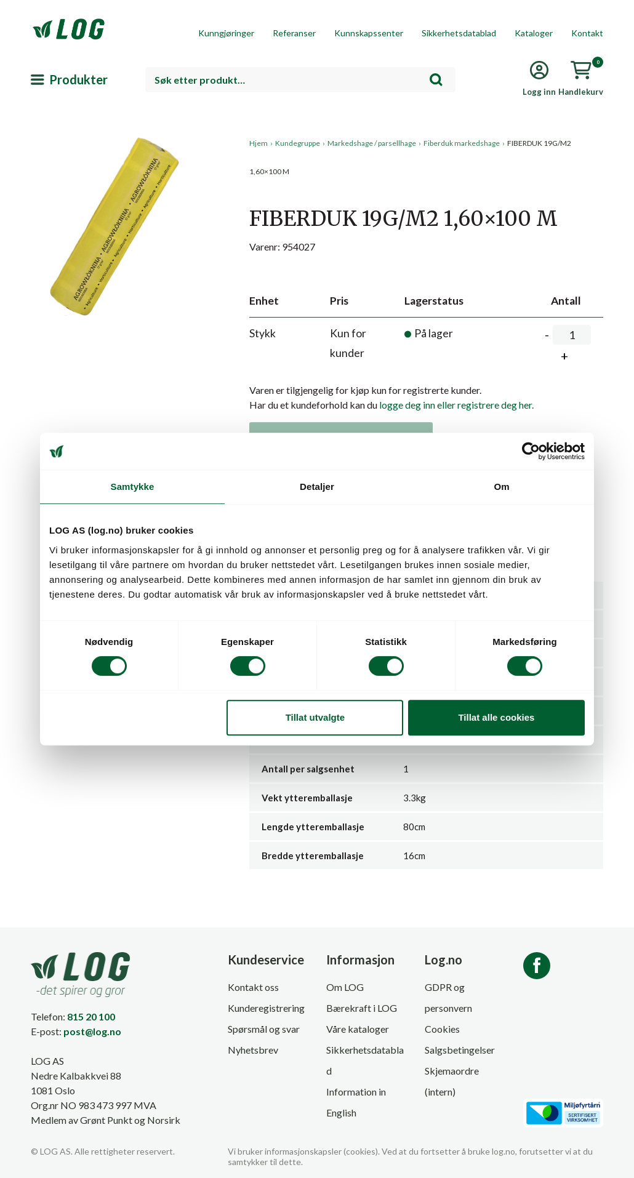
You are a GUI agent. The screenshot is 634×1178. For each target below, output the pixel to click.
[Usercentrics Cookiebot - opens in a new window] (531, 451)
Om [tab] (501, 486)
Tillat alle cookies (496, 717)
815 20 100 (91, 1016)
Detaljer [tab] (317, 486)
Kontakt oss (253, 987)
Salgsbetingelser (460, 1050)
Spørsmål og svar (264, 1029)
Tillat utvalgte (315, 717)
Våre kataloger (357, 1029)
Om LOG (345, 987)
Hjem (258, 143)
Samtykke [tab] (132, 486)
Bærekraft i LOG (361, 1008)
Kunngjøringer (226, 33)
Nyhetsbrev (253, 1050)
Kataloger (534, 33)
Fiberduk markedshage (461, 143)
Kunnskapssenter (368, 33)
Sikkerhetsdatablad (459, 33)
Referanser (294, 33)
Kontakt (587, 33)
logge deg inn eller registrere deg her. (456, 405)
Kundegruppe (297, 143)
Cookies (442, 1029)
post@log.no (92, 1031)
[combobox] (300, 79)
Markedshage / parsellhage (371, 143)
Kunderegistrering (266, 1008)
